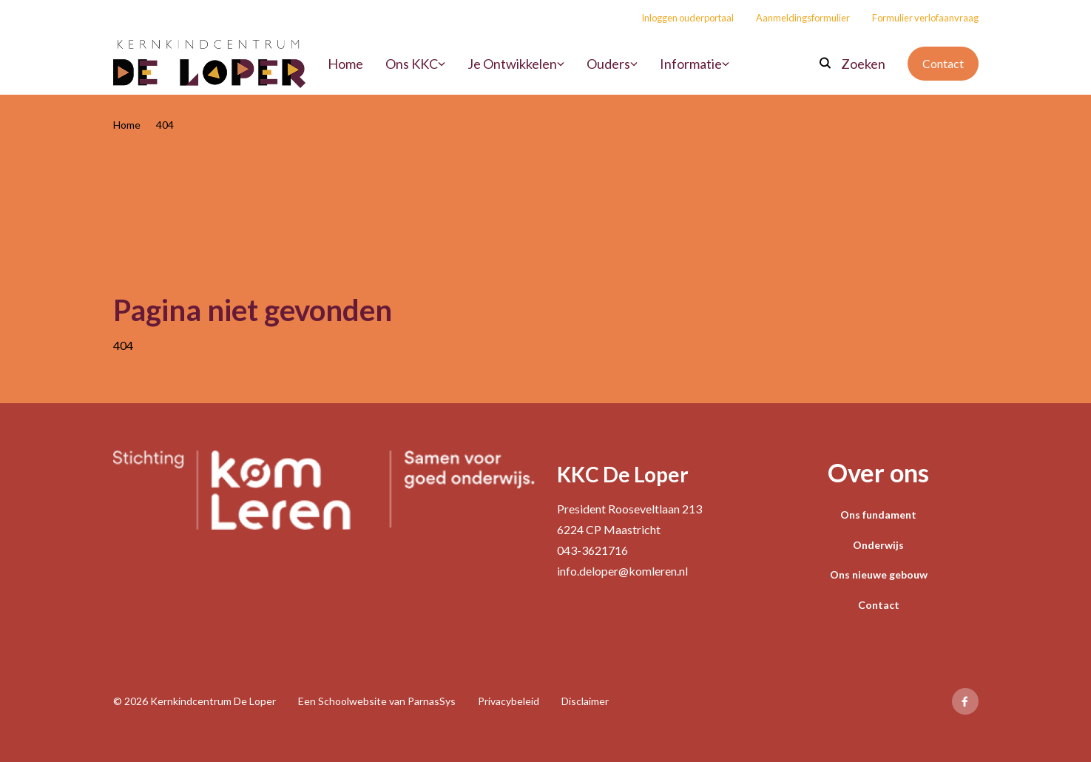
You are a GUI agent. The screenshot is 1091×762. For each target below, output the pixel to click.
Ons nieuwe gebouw (879, 574)
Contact (943, 63)
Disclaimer (585, 701)
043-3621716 (592, 550)
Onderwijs (878, 545)
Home (127, 124)
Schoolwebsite (352, 701)
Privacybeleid (508, 701)
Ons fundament (878, 514)
